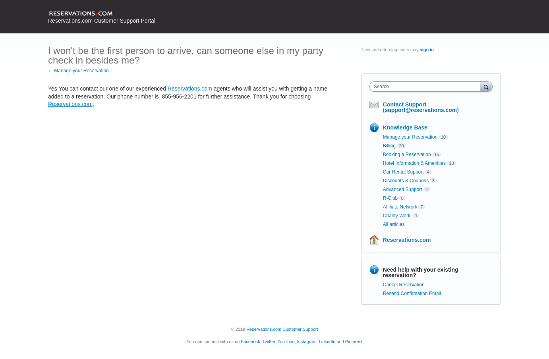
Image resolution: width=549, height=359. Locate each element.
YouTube (285, 341)
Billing (389, 146)
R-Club (390, 198)
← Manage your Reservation (78, 70)
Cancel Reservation (404, 285)
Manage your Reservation (410, 137)
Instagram (307, 341)
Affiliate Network (400, 207)
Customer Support (300, 329)
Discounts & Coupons (406, 180)
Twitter (269, 341)
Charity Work (397, 215)
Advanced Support (402, 189)
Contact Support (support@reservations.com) (421, 107)
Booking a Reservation (407, 154)
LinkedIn (327, 341)
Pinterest (353, 341)
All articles (394, 224)
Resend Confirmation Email (412, 293)
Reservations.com (190, 88)
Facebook (250, 341)
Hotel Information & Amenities (414, 163)
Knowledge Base (405, 127)
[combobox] (426, 86)
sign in (427, 49)
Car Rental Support (403, 172)
